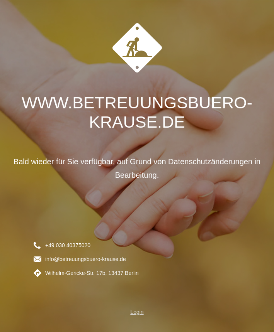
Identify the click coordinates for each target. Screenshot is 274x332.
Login (136, 312)
